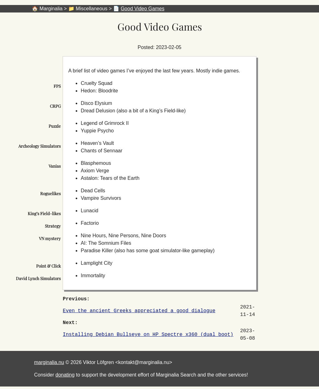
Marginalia (51, 8)
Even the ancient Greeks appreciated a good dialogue (139, 311)
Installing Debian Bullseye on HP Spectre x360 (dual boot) (148, 334)
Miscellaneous (91, 8)
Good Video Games (142, 8)
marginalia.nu (49, 362)
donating (64, 374)
